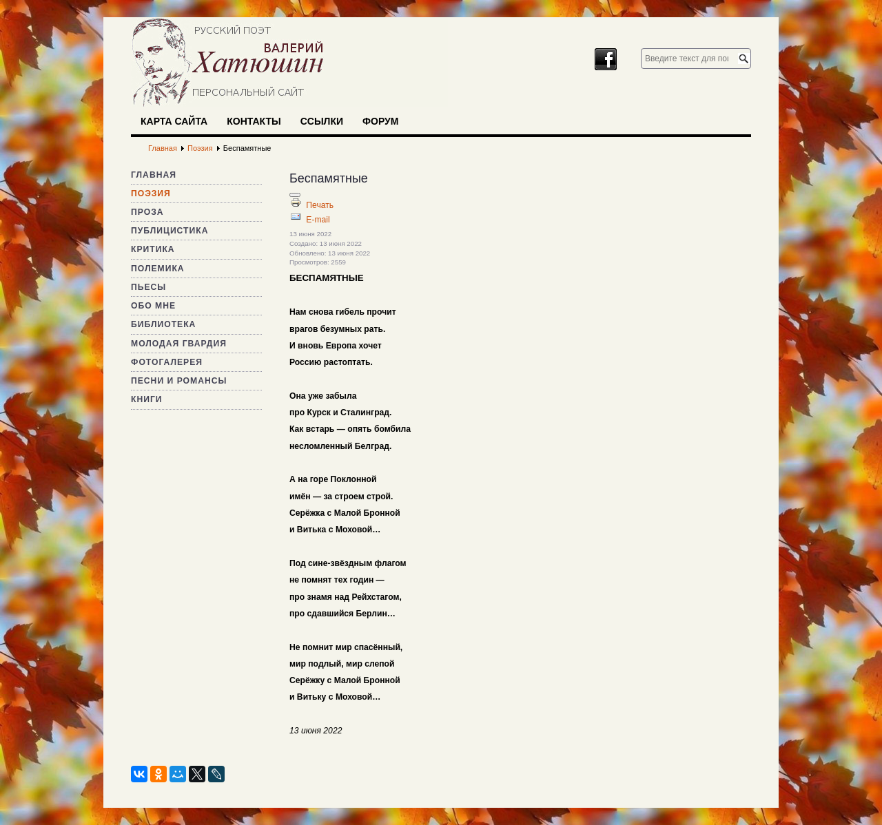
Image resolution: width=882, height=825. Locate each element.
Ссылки (321, 121)
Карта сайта (174, 121)
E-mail (317, 219)
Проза (147, 212)
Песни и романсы (179, 381)
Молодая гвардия (179, 343)
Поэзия (151, 193)
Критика (153, 249)
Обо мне (153, 306)
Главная (153, 175)
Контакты (253, 121)
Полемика (158, 268)
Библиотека (163, 324)
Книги (147, 399)
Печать (320, 205)
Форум (380, 121)
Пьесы (148, 287)
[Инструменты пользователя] (294, 195)
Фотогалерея (167, 362)
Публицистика (169, 231)
